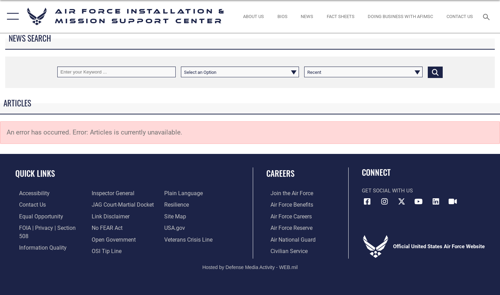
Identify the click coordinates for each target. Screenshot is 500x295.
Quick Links (35, 173)
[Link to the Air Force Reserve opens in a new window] (286, 227)
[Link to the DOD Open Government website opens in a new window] (111, 227)
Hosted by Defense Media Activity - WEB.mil (250, 266)
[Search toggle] (487, 16)
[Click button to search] (435, 72)
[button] (11, 16)
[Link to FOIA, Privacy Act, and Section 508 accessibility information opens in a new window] (47, 227)
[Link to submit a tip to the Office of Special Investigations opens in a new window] (104, 238)
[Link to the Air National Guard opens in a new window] (287, 238)
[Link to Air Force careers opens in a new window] (286, 216)
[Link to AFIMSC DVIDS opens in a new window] (453, 202)
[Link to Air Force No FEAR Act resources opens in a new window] (106, 216)
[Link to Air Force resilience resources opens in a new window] (178, 193)
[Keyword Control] (116, 72)
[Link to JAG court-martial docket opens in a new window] (120, 193)
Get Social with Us (387, 191)
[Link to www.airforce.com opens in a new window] (287, 193)
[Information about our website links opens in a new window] (109, 204)
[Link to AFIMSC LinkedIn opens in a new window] (436, 202)
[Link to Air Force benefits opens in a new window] (287, 204)
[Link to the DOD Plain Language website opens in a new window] (108, 250)
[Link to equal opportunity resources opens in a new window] (36, 216)
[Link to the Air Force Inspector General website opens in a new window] (35, 250)
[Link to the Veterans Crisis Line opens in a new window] (189, 227)
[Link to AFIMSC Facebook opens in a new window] (367, 202)
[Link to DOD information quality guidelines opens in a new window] (37, 238)
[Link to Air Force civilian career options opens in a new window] (284, 250)
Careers (280, 173)
